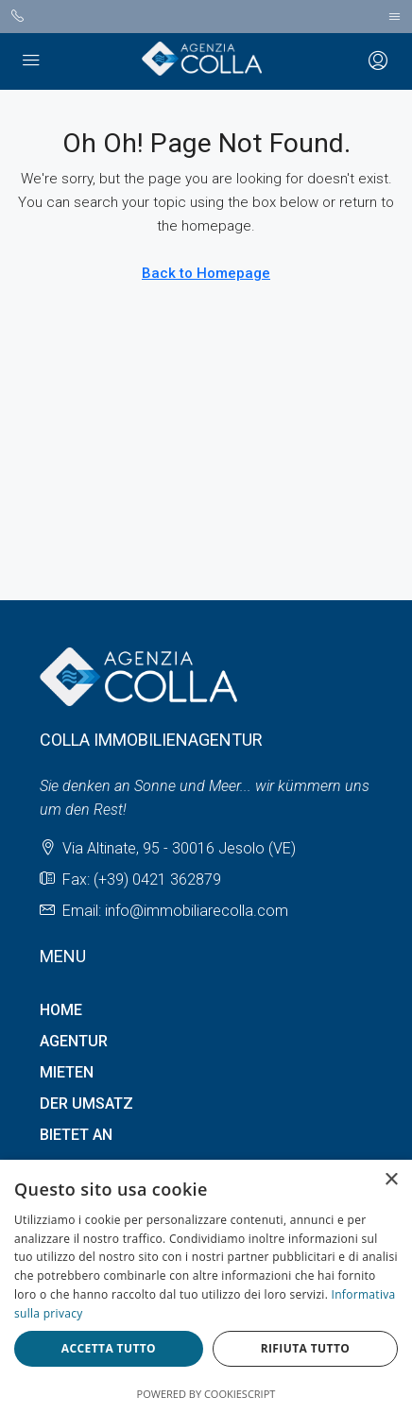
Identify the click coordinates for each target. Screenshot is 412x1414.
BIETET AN (76, 1135)
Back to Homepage (206, 273)
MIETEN (67, 1072)
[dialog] (206, 1287)
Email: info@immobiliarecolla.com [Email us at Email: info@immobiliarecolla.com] (175, 911)
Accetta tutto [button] (108, 1348)
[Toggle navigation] (394, 16)
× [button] (391, 1180)
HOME (61, 1010)
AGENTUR (74, 1041)
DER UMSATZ (86, 1103)
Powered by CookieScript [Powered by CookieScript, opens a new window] (206, 1394)
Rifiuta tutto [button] (306, 1348)
